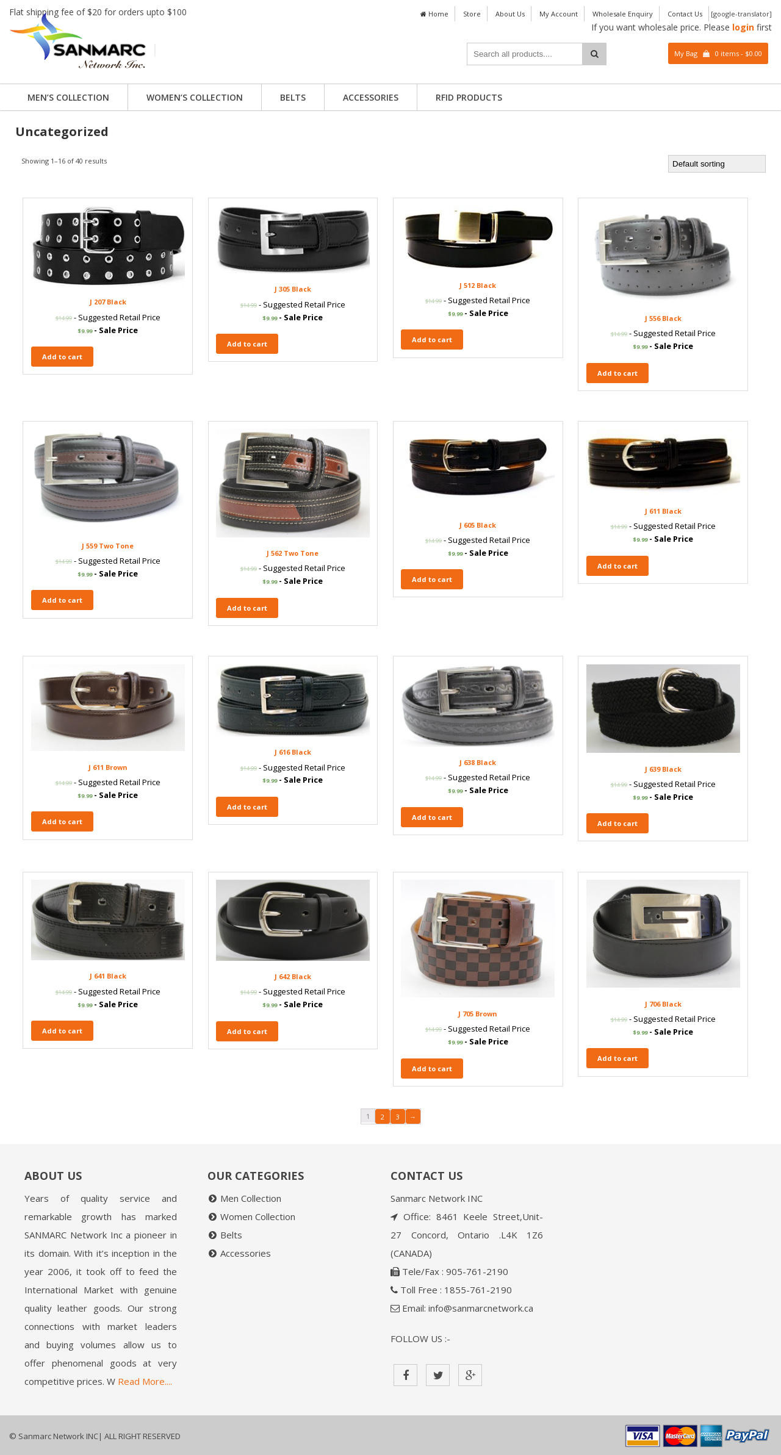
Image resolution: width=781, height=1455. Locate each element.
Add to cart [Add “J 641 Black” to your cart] (62, 1030)
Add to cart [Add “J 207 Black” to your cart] (62, 356)
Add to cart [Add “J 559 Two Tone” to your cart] (62, 600)
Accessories (370, 97)
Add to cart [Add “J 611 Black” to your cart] (617, 565)
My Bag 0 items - (718, 53)
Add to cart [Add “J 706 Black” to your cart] (617, 1058)
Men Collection (250, 1198)
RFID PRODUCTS (469, 97)
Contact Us (685, 13)
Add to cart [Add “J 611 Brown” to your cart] (62, 821)
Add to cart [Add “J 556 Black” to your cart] (617, 373)
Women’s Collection (194, 97)
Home (434, 13)
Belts (293, 97)
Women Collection (257, 1216)
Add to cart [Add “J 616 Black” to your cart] (247, 806)
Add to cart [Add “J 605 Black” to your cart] (432, 579)
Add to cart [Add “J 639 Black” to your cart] (617, 823)
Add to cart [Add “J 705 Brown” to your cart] (432, 1068)
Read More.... (145, 1381)
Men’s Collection (68, 97)
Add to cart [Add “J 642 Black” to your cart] (247, 1031)
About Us (510, 13)
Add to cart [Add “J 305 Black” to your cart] (247, 343)
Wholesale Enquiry (622, 13)
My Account (558, 13)
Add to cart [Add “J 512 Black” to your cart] (432, 339)
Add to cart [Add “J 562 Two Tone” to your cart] (247, 608)
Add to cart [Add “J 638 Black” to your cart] (432, 817)
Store (472, 13)
